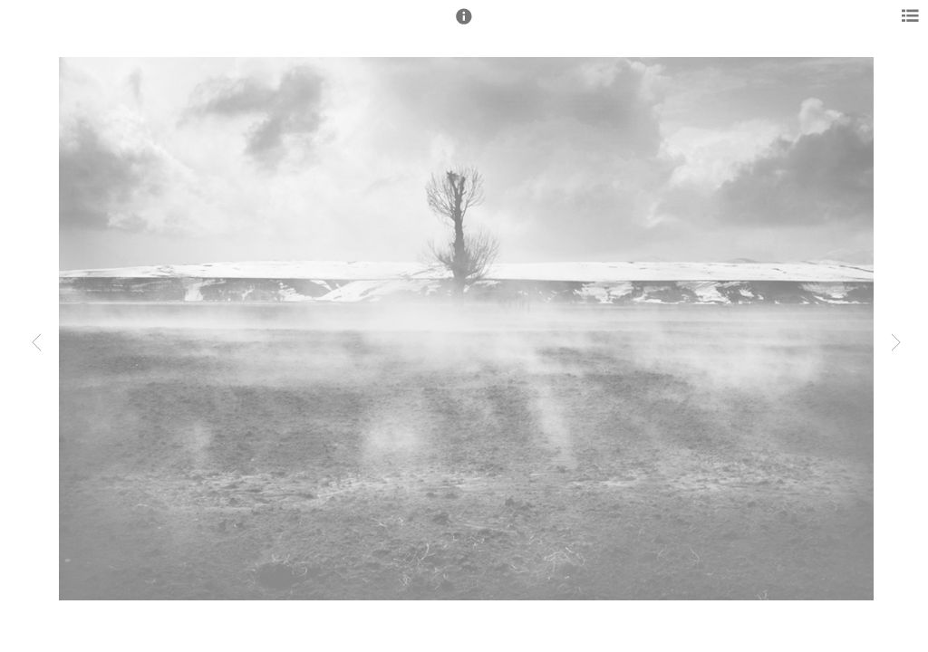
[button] (464, 24)
